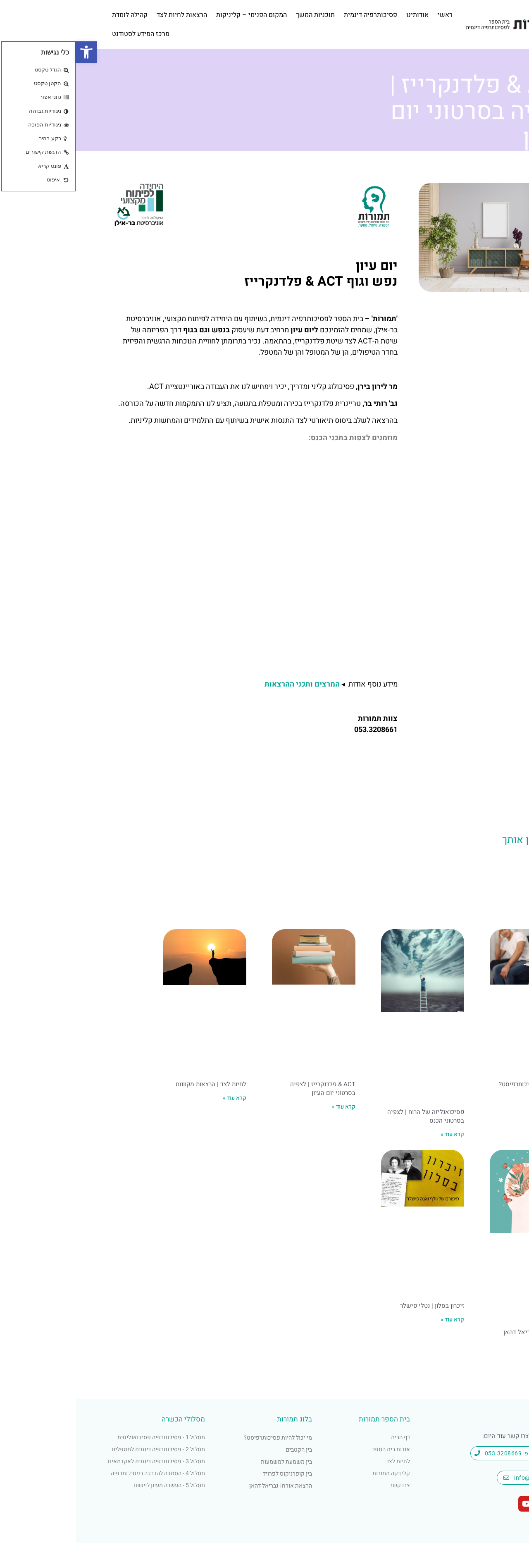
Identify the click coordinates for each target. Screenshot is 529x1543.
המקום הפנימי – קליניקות (176, 15)
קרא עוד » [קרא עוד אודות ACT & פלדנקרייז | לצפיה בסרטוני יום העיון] (268, 1106)
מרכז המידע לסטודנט (65, 34)
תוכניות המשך (239, 15)
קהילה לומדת (54, 15)
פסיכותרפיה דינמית (295, 15)
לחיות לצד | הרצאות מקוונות (135, 1084)
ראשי (369, 15)
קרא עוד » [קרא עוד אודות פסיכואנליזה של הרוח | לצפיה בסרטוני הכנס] (376, 1134)
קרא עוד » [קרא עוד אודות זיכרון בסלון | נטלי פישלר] (376, 1319)
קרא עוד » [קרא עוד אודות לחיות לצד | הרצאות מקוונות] (159, 1098)
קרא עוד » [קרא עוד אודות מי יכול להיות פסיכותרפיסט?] (485, 1098)
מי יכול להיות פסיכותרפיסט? (460, 1084)
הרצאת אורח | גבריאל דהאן (462, 1332)
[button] (10, 52)
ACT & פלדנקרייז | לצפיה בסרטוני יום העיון (247, 1088)
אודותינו (342, 15)
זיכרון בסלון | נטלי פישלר (356, 1305)
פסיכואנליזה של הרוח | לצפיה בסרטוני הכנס (350, 1116)
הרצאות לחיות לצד (106, 15)
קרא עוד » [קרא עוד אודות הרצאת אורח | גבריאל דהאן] (485, 1346)
